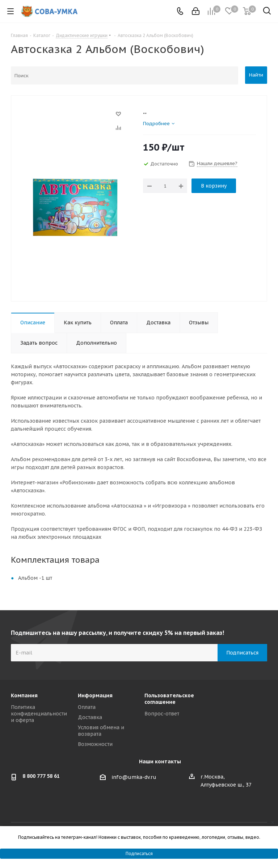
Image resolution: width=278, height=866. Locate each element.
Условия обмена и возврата (101, 730)
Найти (256, 75)
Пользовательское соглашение (169, 698)
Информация (95, 695)
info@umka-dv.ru (133, 777)
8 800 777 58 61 (41, 776)
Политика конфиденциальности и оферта (39, 713)
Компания (24, 695)
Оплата (87, 707)
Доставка (90, 717)
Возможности (95, 744)
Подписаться (139, 853)
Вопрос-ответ (161, 713)
